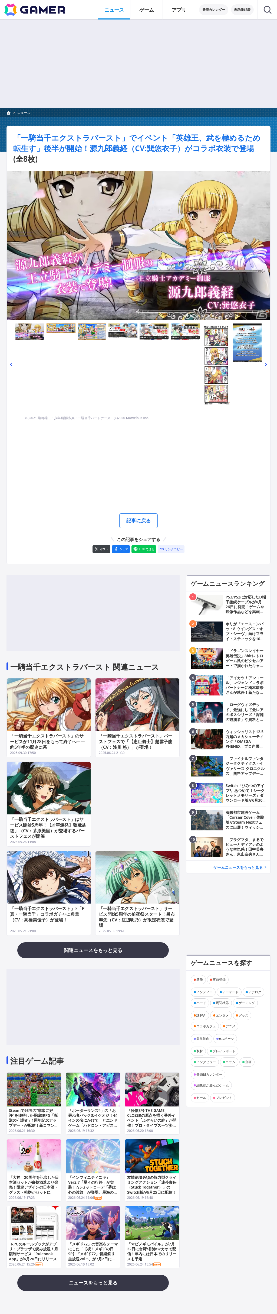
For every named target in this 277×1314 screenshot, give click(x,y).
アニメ (230, 1026)
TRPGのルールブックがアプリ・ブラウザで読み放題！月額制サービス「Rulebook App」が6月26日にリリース (33, 1251)
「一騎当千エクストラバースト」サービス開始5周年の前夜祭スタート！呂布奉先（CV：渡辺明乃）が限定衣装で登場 (137, 917)
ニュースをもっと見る (93, 1282)
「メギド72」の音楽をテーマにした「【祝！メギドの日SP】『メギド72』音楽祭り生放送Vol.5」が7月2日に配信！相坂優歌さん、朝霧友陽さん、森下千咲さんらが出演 (93, 1256)
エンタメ (222, 1015)
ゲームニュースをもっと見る (238, 867)
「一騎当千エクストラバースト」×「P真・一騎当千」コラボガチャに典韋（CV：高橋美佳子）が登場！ (47, 914)
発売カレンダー (213, 9)
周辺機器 (222, 1003)
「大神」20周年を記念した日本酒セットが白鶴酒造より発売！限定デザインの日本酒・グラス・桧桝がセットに (34, 1185)
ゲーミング (247, 1003)
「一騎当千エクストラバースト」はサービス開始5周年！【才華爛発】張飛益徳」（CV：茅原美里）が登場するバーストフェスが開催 (48, 827)
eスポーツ (226, 1038)
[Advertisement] (138, 64)
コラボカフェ (206, 1026)
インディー (204, 992)
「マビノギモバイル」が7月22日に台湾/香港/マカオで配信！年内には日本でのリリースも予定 (151, 1251)
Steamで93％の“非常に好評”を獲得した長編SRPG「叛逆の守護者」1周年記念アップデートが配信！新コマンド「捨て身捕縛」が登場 (33, 1120)
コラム (230, 1062)
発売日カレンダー (209, 1074)
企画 (248, 1062)
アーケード (230, 992)
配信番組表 (242, 9)
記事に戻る (138, 520)
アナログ (254, 992)
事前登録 (219, 979)
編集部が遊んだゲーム (212, 1085)
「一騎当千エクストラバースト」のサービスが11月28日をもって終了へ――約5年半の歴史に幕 (47, 741)
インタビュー (206, 1062)
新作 (199, 979)
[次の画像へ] (138, 245)
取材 (199, 1051)
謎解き (201, 1015)
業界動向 (202, 1038)
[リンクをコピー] (171, 549)
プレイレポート (224, 1051)
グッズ (243, 1015)
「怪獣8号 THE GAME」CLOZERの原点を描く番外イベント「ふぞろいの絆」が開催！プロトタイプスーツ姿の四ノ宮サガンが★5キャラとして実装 (151, 1123)
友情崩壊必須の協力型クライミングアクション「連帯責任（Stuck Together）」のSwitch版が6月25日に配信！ (151, 1185)
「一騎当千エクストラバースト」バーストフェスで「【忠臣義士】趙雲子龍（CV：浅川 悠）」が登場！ (135, 741)
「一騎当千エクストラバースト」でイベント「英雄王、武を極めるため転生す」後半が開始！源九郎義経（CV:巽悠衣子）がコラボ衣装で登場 (136, 142)
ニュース (23, 112)
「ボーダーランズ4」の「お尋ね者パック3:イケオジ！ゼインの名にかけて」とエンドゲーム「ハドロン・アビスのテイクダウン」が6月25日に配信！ (92, 1123)
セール (201, 1097)
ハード (201, 1003)
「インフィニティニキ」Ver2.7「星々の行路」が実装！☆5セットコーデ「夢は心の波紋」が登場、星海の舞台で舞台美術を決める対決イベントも (92, 1190)
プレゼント (224, 1097)
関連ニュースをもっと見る (93, 950)
